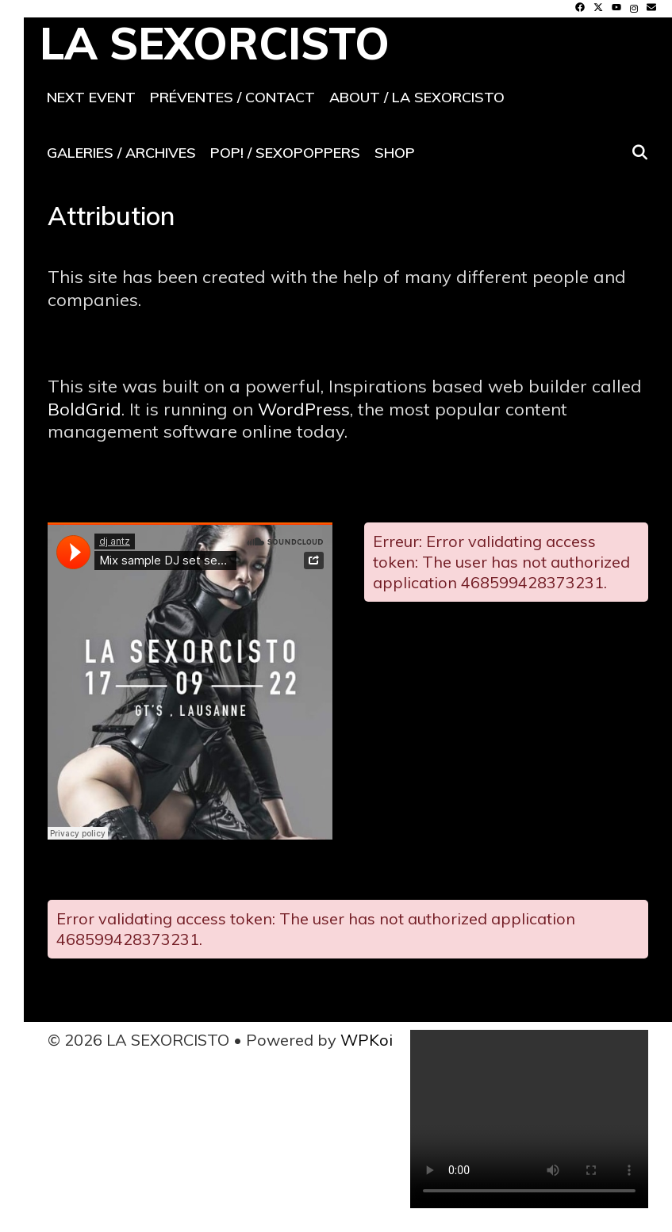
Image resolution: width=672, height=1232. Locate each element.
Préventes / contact (232, 97)
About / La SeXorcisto (417, 97)
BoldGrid (84, 409)
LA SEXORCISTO (215, 43)
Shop (394, 152)
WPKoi (366, 1040)
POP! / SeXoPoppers (285, 152)
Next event (91, 97)
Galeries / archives (121, 152)
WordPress (304, 409)
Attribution (111, 215)
